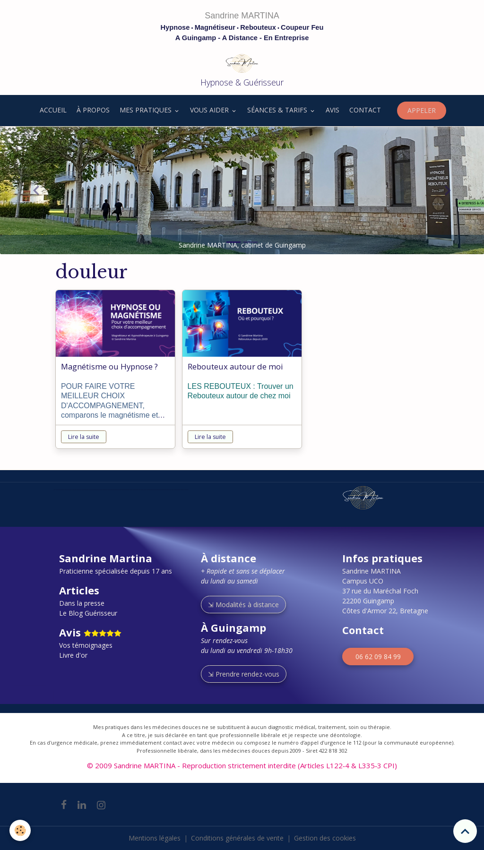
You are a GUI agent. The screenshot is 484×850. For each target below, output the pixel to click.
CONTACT (365, 109)
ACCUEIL (52, 109)
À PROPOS (93, 109)
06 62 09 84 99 (378, 656)
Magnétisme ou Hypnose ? (109, 366)
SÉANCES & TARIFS (278, 109)
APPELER (421, 110)
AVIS (332, 109)
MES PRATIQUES (146, 109)
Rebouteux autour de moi (235, 366)
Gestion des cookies (325, 837)
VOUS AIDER (210, 109)
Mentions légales (155, 837)
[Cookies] (20, 830)
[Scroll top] (465, 831)
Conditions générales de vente (237, 837)
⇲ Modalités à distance (243, 604)
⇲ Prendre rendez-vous (243, 674)
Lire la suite (83, 437)
